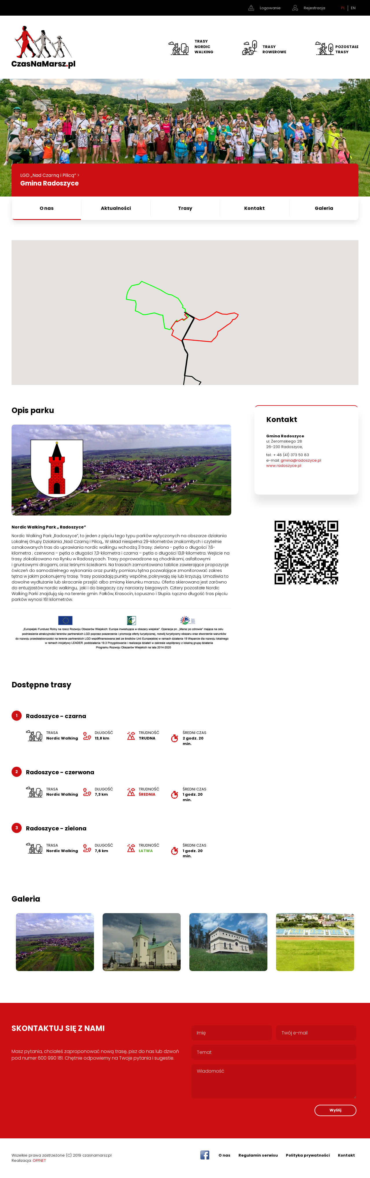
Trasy (185, 208)
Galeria (324, 208)
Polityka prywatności (308, 1155)
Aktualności (116, 208)
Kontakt (254, 208)
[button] (185, 309)
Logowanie (270, 8)
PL (343, 8)
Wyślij (335, 1110)
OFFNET (39, 1160)
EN (353, 8)
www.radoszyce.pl (284, 465)
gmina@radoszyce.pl (301, 460)
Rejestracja (314, 8)
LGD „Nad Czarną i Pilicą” (48, 175)
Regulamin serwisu (258, 1155)
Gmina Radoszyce (49, 183)
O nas (46, 208)
